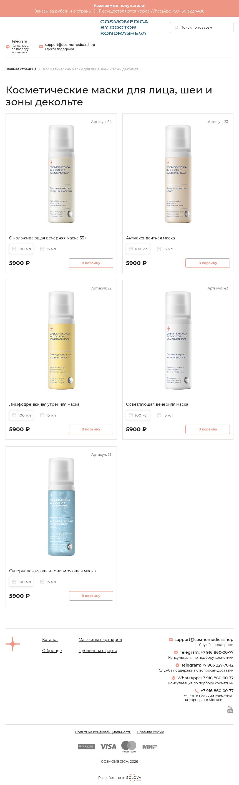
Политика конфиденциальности (103, 732)
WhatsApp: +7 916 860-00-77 (202, 677)
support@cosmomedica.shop (200, 639)
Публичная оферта (98, 650)
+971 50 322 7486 (188, 11)
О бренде (52, 650)
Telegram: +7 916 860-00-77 (203, 652)
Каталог (50, 639)
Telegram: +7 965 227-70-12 (204, 665)
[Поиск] (176, 27)
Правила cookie (150, 732)
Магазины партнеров (100, 639)
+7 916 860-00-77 (214, 690)
